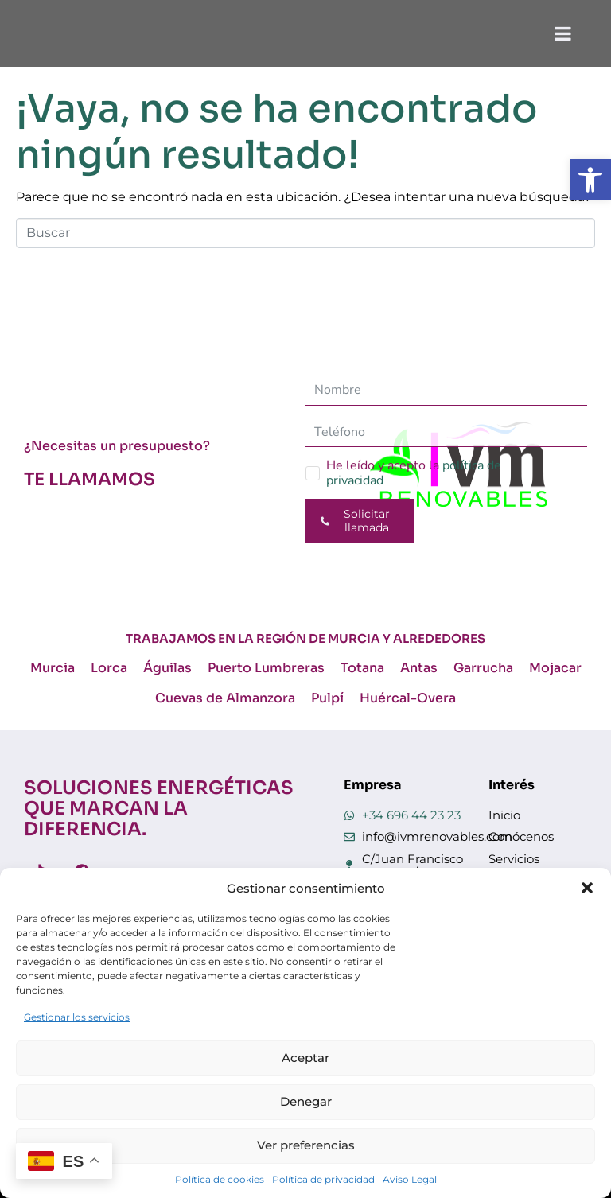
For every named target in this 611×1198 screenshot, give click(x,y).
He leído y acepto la (413, 473)
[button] (587, 888)
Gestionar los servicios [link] (77, 1017)
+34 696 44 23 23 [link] (411, 815)
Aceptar (305, 1057)
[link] (590, 179)
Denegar (306, 1101)
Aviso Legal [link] (410, 1179)
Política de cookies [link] (219, 1179)
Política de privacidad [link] (323, 1179)
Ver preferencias (306, 1145)
